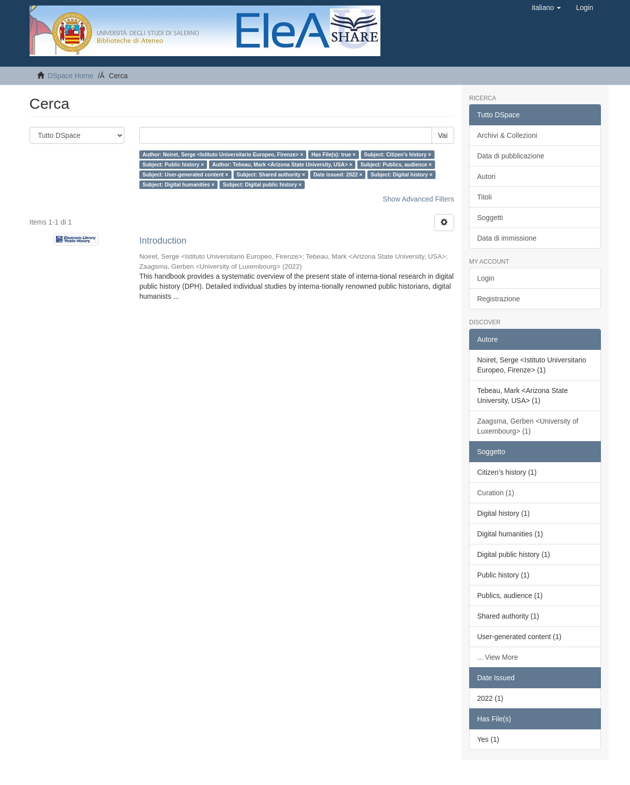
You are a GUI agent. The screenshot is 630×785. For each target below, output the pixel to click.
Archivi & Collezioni (507, 135)
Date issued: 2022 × (337, 174)
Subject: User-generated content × (185, 174)
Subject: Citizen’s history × (397, 154)
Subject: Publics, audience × (396, 164)
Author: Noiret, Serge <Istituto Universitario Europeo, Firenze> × (222, 154)
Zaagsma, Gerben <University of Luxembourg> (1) (527, 426)
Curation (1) (495, 493)
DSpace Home (70, 76)
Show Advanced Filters (418, 199)
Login (485, 278)
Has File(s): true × (333, 154)
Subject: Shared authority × (271, 174)
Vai (443, 135)
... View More (497, 657)
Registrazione (498, 299)
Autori (486, 176)
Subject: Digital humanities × (178, 184)
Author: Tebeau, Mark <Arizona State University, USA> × (282, 164)
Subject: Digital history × (401, 174)
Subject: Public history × (173, 164)
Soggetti (490, 218)
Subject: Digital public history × (262, 184)
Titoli (484, 197)
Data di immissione (506, 238)
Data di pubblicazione (510, 156)
